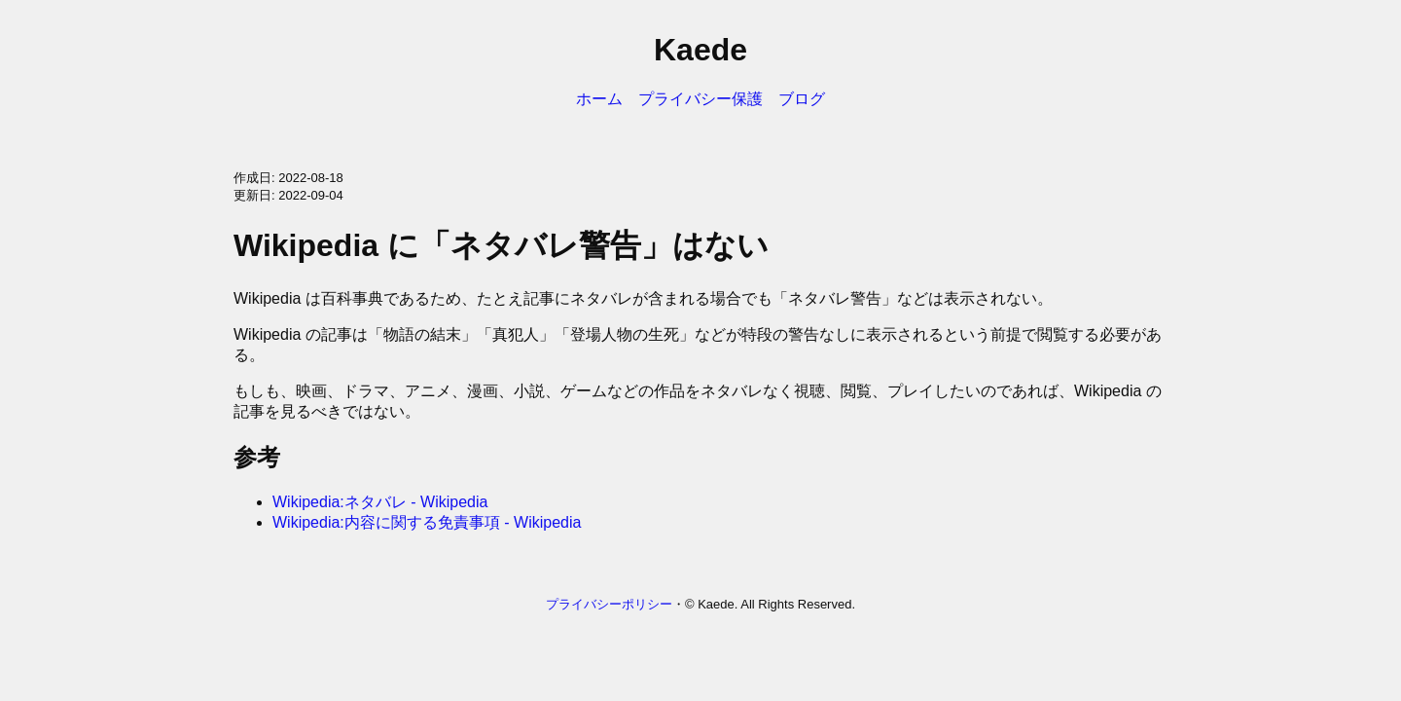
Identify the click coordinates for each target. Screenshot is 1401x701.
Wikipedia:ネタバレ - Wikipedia (379, 502)
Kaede (700, 49)
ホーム (599, 99)
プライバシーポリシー (609, 604)
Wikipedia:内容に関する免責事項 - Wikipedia (426, 522)
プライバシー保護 (700, 99)
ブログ (801, 99)
